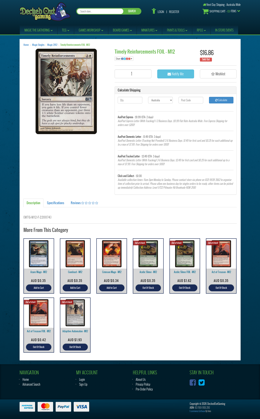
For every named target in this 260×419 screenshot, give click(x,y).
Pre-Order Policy (144, 389)
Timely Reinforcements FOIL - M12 (75, 45)
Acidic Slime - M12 (148, 272)
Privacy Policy (143, 384)
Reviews (84, 202)
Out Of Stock (148, 288)
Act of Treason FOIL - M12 (39, 331)
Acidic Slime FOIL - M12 (185, 272)
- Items (219, 11)
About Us (141, 379)
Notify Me (176, 73)
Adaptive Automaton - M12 (75, 331)
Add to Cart (39, 288)
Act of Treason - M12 (221, 272)
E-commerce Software (197, 411)
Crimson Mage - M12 (111, 272)
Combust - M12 (75, 272)
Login (161, 12)
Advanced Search (31, 384)
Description (33, 202)
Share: (124, 58)
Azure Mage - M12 (38, 272)
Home (26, 45)
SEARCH (132, 11)
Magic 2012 (52, 45)
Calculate (221, 100)
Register (174, 12)
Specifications (55, 202)
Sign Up (83, 384)
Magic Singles (38, 45)
